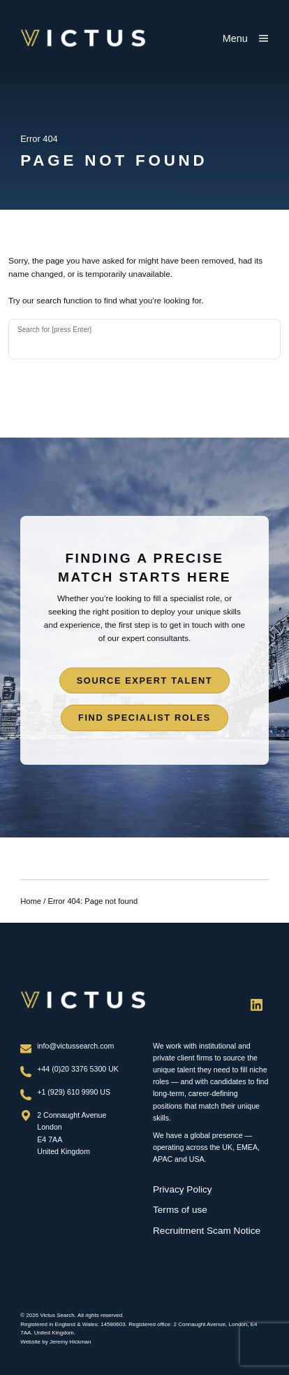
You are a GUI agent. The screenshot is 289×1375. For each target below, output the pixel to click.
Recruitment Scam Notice (206, 1230)
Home (30, 901)
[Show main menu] (246, 38)
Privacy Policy (182, 1189)
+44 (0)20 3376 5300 (72, 1069)
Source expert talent (145, 680)
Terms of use (180, 1209)
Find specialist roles (144, 717)
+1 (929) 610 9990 (68, 1092)
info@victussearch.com (75, 1046)
